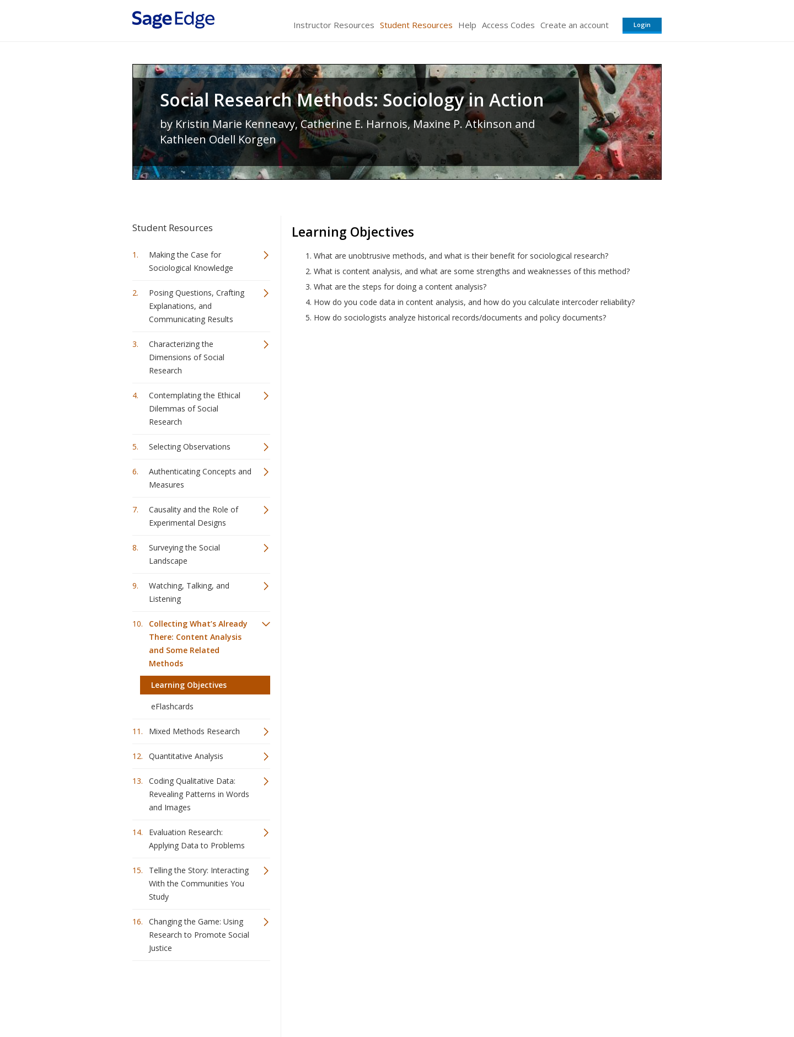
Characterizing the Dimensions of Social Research (186, 357)
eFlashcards (172, 706)
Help (467, 24)
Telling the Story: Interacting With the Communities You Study (199, 883)
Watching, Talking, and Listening (189, 592)
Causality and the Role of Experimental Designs (193, 516)
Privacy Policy (589, 996)
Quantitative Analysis (186, 756)
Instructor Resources (333, 24)
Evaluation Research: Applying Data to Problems (197, 839)
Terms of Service (460, 996)
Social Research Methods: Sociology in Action (352, 100)
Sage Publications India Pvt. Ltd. (292, 996)
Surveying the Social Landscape (184, 554)
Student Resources (416, 24)
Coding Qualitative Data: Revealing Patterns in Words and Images (199, 794)
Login (642, 24)
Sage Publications (195, 996)
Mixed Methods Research (194, 731)
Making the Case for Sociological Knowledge (191, 261)
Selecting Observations (189, 446)
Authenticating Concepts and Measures (200, 478)
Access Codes (508, 24)
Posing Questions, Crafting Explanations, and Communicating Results (196, 305)
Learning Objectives (189, 685)
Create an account (574, 24)
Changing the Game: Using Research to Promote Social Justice (199, 934)
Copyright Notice (527, 996)
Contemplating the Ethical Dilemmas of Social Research (194, 408)
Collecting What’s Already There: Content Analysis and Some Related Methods (198, 643)
